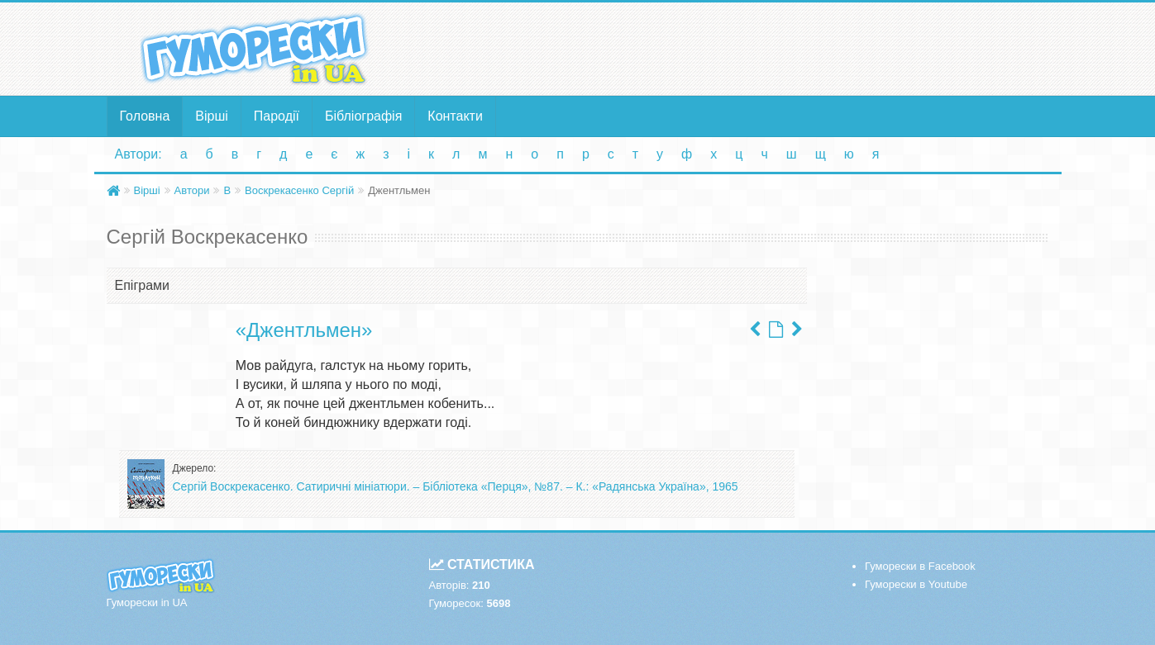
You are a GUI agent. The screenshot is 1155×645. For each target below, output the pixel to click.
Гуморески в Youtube (916, 584)
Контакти (455, 116)
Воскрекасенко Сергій (299, 190)
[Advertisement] (739, 48)
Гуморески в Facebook (920, 566)
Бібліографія (363, 116)
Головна (145, 116)
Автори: (138, 154)
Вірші (211, 116)
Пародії (276, 116)
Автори (192, 190)
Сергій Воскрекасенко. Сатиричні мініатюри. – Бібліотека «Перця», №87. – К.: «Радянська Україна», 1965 (455, 486)
